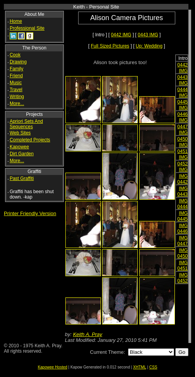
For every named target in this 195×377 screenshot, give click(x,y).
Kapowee (19, 146)
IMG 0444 (182, 203)
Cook (15, 55)
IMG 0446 (182, 228)
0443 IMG (148, 34)
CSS (153, 367)
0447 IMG (182, 129)
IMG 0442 (182, 179)
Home (16, 21)
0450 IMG (182, 142)
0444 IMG (182, 92)
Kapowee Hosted (52, 367)
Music (16, 82)
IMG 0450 (182, 253)
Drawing (18, 62)
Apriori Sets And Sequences (26, 124)
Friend (16, 75)
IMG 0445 (182, 216)
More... (17, 103)
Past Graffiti (22, 178)
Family (16, 68)
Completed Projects (30, 140)
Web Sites (20, 133)
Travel (16, 89)
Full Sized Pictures (110, 46)
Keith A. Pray (87, 334)
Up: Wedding (149, 46)
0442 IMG (121, 34)
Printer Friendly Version (30, 213)
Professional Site (27, 28)
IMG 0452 (182, 278)
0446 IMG (182, 117)
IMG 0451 (182, 265)
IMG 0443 (182, 191)
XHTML (139, 367)
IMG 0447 (182, 240)
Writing (17, 96)
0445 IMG (182, 104)
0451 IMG (182, 154)
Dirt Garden (22, 153)
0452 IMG (182, 166)
